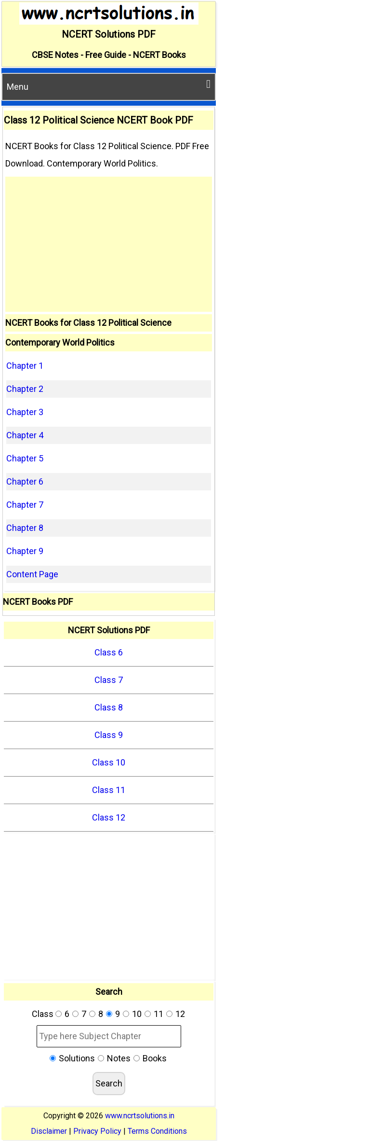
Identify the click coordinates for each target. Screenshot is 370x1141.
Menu (109, 85)
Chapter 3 (24, 412)
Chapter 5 (24, 458)
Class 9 (108, 735)
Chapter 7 (24, 505)
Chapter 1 (24, 366)
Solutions (77, 1058)
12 (180, 1014)
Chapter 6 (24, 481)
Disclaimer (49, 1131)
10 (137, 1014)
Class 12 (108, 817)
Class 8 (108, 707)
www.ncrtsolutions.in (139, 1115)
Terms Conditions (157, 1131)
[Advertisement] (108, 244)
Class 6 (108, 652)
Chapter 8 (24, 528)
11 (158, 1014)
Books (155, 1058)
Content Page (32, 574)
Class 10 (108, 762)
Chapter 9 (24, 551)
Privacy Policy (97, 1131)
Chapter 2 (24, 389)
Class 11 (108, 790)
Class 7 (108, 680)
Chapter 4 (24, 435)
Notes (119, 1058)
